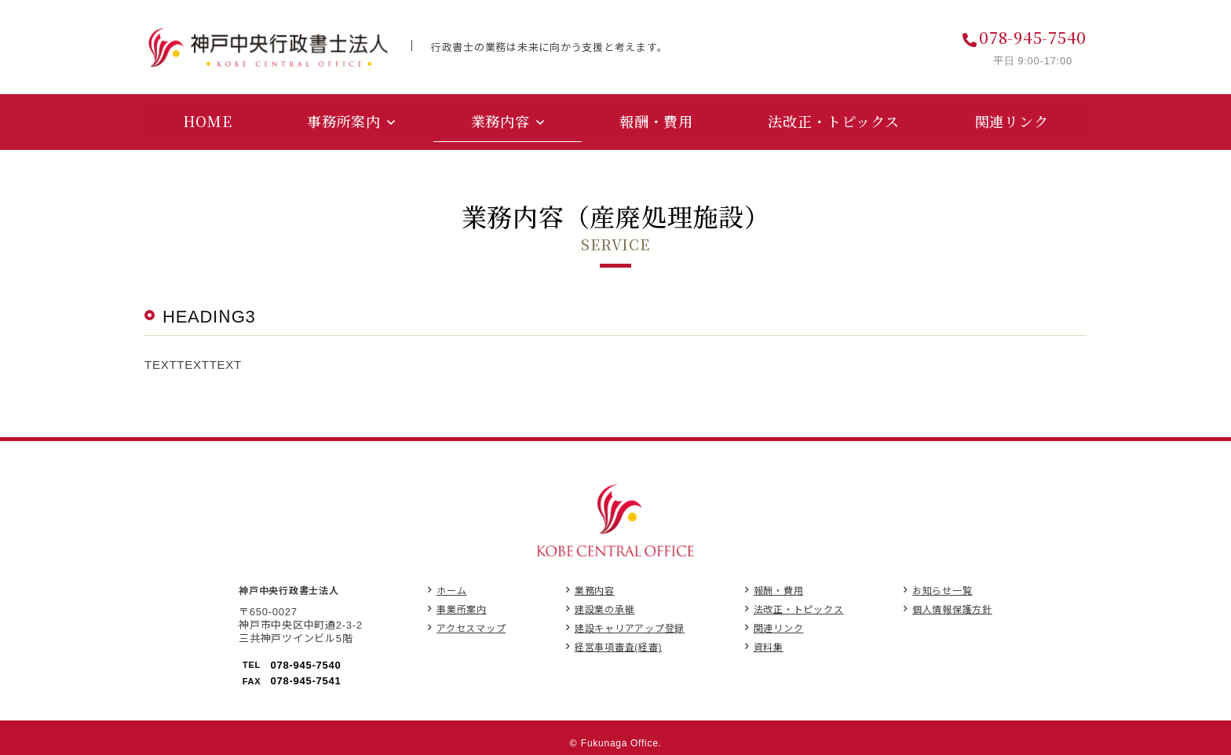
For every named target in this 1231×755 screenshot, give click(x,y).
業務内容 (595, 586)
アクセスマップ (471, 624)
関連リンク (779, 624)
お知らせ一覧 (942, 586)
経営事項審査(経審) (619, 643)
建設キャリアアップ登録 (630, 624)
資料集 (769, 643)
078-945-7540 (1033, 37)
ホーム (451, 586)
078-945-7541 (306, 676)
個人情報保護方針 (952, 605)
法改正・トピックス (799, 605)
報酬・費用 (779, 586)
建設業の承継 (605, 605)
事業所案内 (462, 605)
